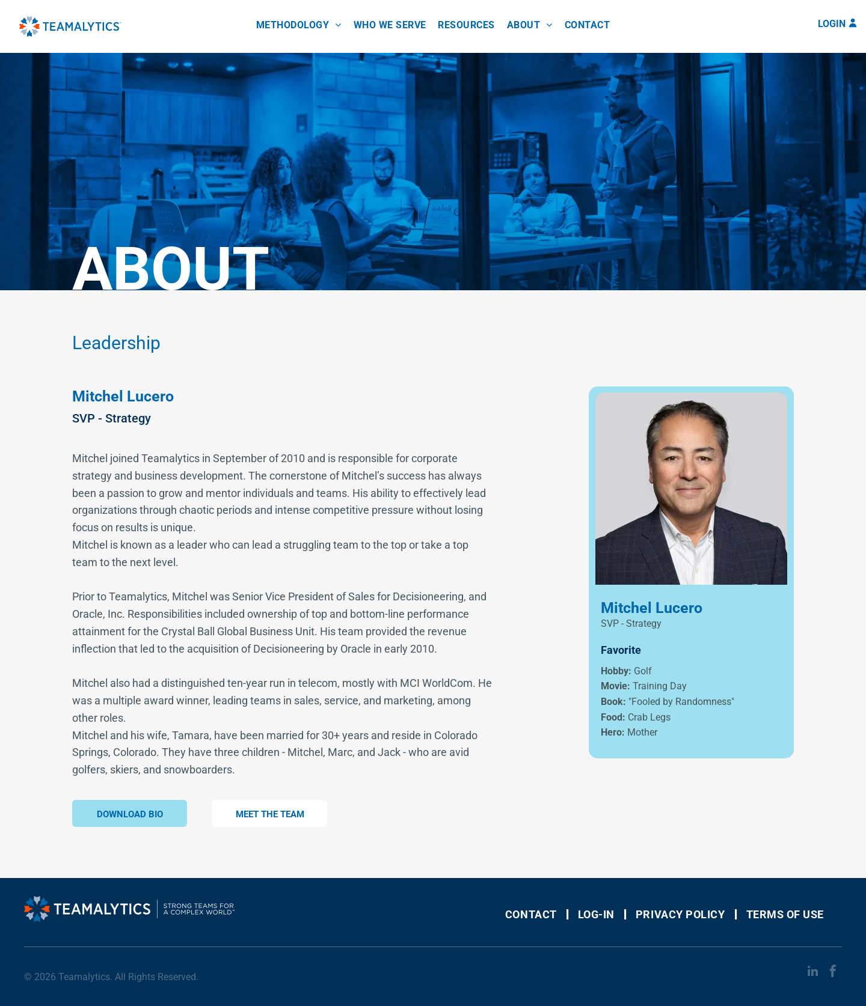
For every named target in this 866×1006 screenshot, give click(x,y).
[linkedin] (812, 972)
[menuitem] (299, 25)
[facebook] (833, 972)
